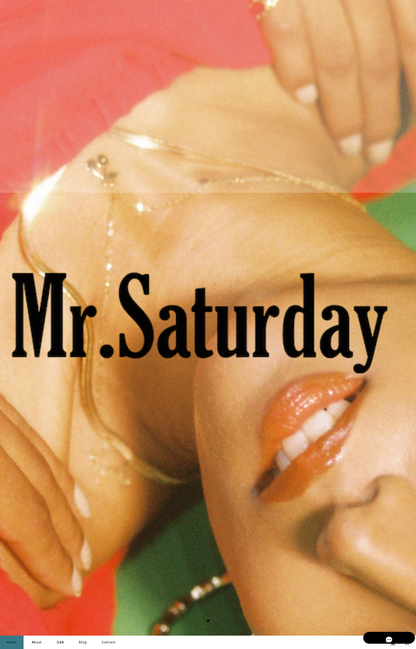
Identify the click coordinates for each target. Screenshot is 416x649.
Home (12, 642)
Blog (83, 642)
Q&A (60, 642)
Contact (109, 642)
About (37, 642)
